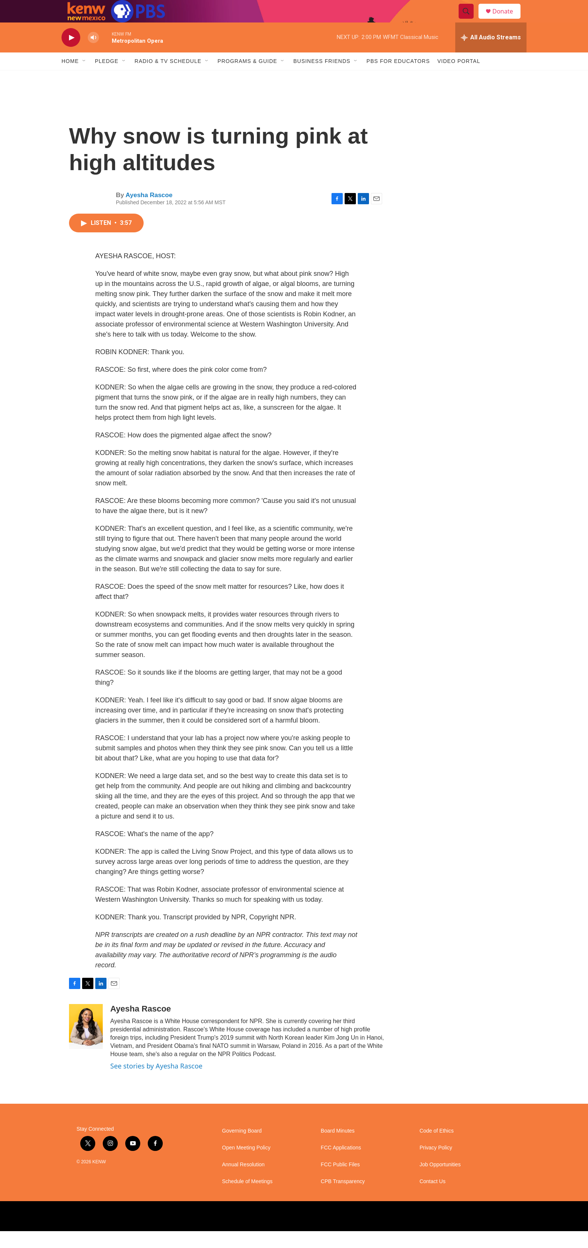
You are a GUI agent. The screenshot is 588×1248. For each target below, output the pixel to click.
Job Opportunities (440, 1181)
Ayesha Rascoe (149, 211)
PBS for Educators (398, 78)
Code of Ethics (437, 1148)
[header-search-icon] (469, 19)
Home (70, 78)
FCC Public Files (340, 1181)
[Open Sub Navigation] (84, 78)
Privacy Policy (436, 1164)
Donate (507, 20)
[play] (71, 54)
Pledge (106, 78)
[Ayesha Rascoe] (86, 1043)
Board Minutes (337, 1148)
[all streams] (490, 54)
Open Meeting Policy (246, 1164)
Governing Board (242, 1148)
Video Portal (458, 78)
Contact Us (433, 1198)
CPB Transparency (343, 1198)
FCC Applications (341, 1164)
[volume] (93, 54)
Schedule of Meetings (247, 1198)
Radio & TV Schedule (168, 78)
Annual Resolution (243, 1181)
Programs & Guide (247, 78)
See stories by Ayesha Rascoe (156, 1082)
